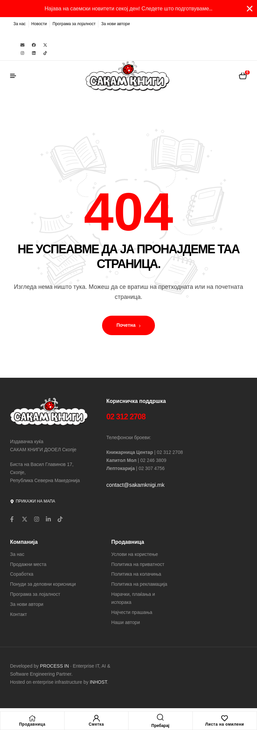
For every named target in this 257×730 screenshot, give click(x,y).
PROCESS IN (55, 666)
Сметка (96, 724)
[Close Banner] (250, 9)
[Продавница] (32, 718)
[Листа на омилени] (224, 718)
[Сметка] (96, 718)
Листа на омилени (224, 724)
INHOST (98, 682)
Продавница (32, 724)
